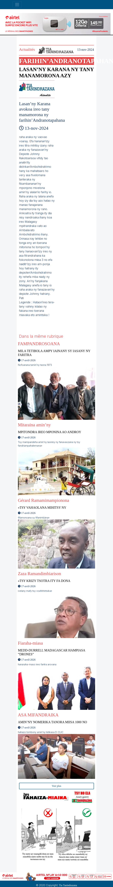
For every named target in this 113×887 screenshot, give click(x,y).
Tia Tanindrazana (68, 885)
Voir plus (56, 786)
